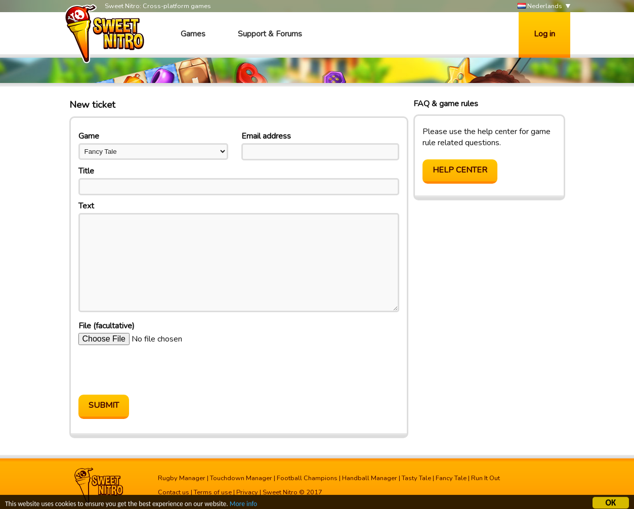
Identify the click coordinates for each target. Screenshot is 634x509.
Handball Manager (369, 478)
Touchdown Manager (241, 478)
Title (86, 171)
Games (193, 33)
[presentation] (155, 370)
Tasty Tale (416, 478)
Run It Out (485, 478)
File (106, 325)
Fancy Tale (451, 478)
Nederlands (540, 6)
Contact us (173, 492)
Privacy (247, 492)
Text (86, 205)
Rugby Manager (181, 478)
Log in (544, 33)
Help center (460, 170)
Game (88, 136)
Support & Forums (270, 33)
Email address (266, 136)
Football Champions (307, 478)
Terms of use (213, 492)
